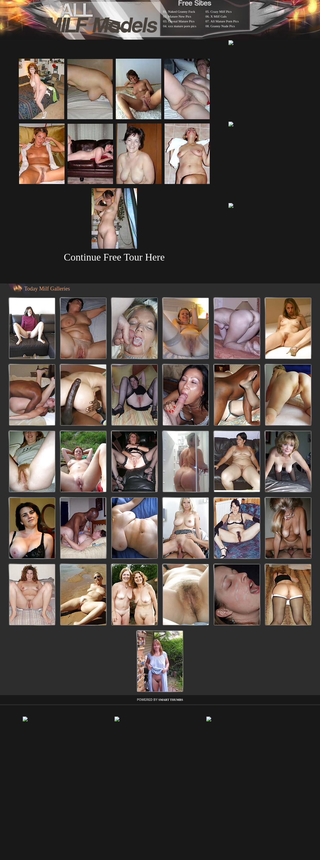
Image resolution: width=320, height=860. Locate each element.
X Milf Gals (219, 16)
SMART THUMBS (170, 699)
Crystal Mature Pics (181, 21)
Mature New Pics (179, 16)
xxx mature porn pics (182, 26)
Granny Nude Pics (223, 26)
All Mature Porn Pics (225, 21)
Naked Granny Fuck (181, 11)
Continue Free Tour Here (114, 257)
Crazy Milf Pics (221, 11)
